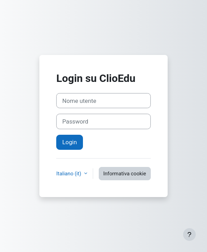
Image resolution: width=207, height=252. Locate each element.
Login (69, 142)
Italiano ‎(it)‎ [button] (69, 173)
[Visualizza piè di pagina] (189, 234)
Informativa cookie (124, 173)
